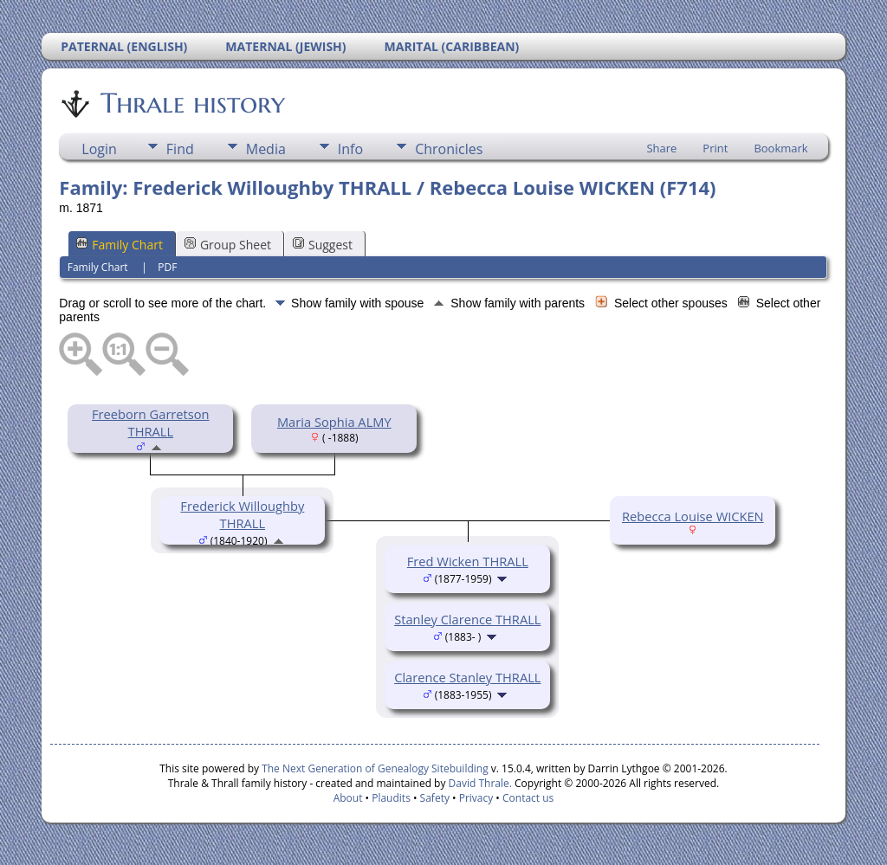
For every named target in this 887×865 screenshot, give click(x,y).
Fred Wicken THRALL (467, 561)
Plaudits (391, 798)
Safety (435, 798)
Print (715, 148)
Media (266, 148)
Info (350, 148)
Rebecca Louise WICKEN (693, 516)
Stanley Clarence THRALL (467, 619)
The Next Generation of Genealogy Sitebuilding (375, 768)
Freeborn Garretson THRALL (151, 422)
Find (180, 148)
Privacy (476, 798)
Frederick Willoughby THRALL (242, 514)
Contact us (528, 798)
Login (99, 148)
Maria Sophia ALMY (334, 421)
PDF (167, 267)
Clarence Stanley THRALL (467, 677)
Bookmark (780, 148)
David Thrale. (478, 783)
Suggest (323, 244)
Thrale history (191, 103)
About (348, 798)
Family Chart (119, 244)
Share (661, 148)
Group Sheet (228, 244)
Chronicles (448, 148)
